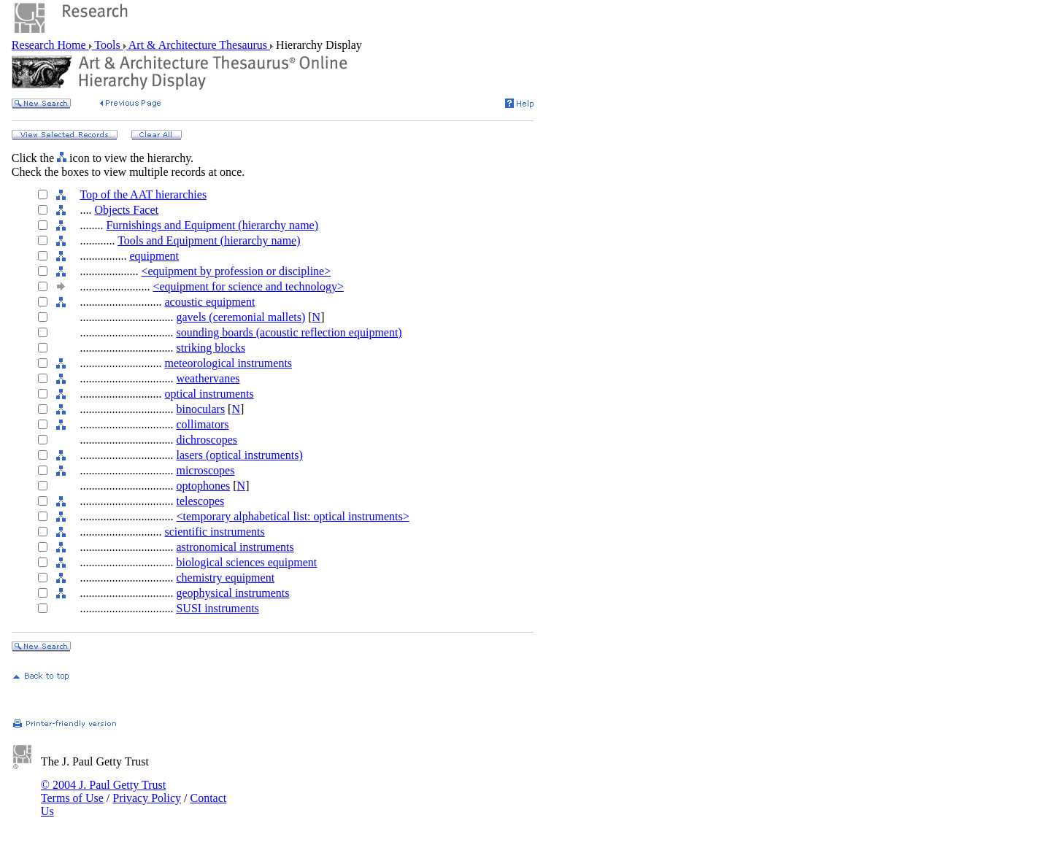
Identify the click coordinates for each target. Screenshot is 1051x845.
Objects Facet (126, 210)
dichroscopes (206, 439)
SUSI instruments (217, 608)
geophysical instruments (232, 593)
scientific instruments (214, 531)
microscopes (205, 470)
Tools (107, 45)
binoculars (200, 409)
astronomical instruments (234, 547)
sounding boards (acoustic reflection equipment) (288, 332)
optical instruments (208, 393)
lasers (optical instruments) (239, 455)
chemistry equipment (225, 577)
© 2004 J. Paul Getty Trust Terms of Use (103, 791)
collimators (202, 424)
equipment (154, 256)
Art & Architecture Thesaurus (198, 45)
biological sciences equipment (246, 562)
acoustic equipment (209, 302)
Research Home (50, 45)
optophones (203, 485)
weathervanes (207, 378)
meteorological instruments (228, 363)
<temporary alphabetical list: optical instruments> (292, 516)
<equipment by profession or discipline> (236, 271)
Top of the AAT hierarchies (143, 194)
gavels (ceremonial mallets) (240, 317)
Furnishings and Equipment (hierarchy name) (212, 225)
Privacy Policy (146, 798)
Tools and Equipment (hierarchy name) (209, 240)
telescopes (200, 501)
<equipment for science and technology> (248, 286)
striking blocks (210, 348)
